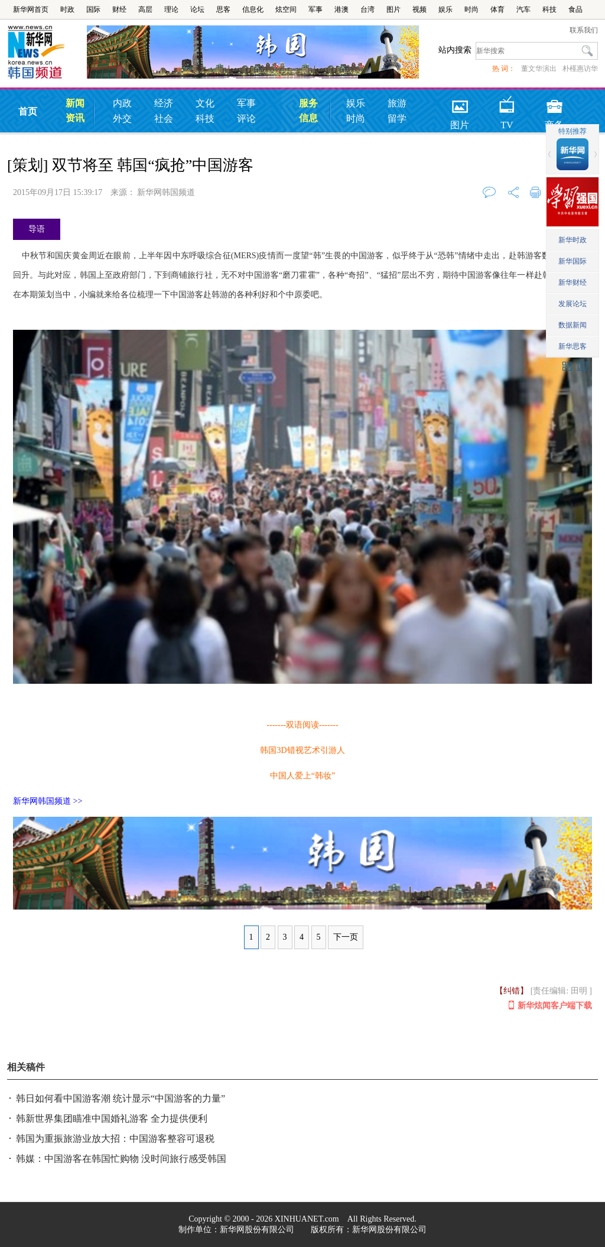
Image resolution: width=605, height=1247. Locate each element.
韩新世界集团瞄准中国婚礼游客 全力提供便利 (111, 1118)
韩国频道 (47, 52)
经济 (163, 103)
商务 (554, 102)
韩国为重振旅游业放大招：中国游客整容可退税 (115, 1139)
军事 (315, 9)
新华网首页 (30, 9)
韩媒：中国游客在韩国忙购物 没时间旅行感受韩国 (121, 1159)
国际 (93, 9)
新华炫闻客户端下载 (550, 1006)
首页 (27, 111)
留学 (397, 118)
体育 (497, 9)
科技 (549, 9)
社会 (163, 118)
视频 (419, 9)
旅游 (397, 103)
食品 (575, 9)
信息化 (253, 9)
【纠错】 (511, 990)
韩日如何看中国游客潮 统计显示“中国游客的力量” (120, 1098)
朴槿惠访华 (580, 68)
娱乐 (445, 9)
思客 (223, 9)
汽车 (523, 9)
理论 (171, 9)
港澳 (341, 9)
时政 (67, 9)
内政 (122, 103)
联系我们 (584, 30)
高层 (145, 9)
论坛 (197, 9)
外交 (122, 118)
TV (507, 102)
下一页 (345, 937)
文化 (205, 103)
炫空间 (286, 9)
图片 (393, 9)
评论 (246, 118)
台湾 (367, 9)
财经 (119, 9)
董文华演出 (539, 68)
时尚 (471, 9)
